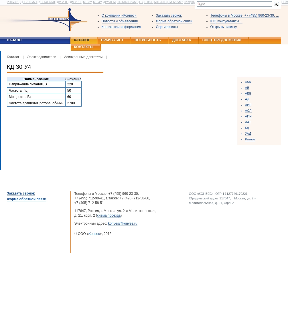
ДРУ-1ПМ (109, 2)
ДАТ (248, 122)
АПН (248, 116)
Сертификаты (167, 27)
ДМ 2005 (62, 2)
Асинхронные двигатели (83, 57)
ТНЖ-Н (148, 2)
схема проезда (109, 215)
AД (247, 99)
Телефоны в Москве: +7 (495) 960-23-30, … (244, 15)
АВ (247, 87)
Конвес (94, 234)
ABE (248, 93)
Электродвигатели (41, 57)
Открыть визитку (223, 27)
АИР (248, 105)
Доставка (181, 40)
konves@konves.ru (122, 223)
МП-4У (97, 2)
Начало (14, 40)
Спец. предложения (221, 40)
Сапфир (189, 2)
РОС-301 (13, 2)
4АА (248, 82)
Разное (250, 139)
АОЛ (248, 110)
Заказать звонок (169, 15)
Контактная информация (121, 27)
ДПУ (140, 2)
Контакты (83, 47)
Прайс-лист (112, 40)
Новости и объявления (120, 21)
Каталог (82, 40)
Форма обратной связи (174, 21)
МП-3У (87, 2)
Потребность (148, 40)
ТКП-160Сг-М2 (127, 2)
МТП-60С (160, 2)
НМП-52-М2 (175, 2)
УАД (248, 133)
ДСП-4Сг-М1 (47, 2)
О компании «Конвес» (119, 15)
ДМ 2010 (75, 2)
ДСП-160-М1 (28, 2)
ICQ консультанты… (226, 21)
